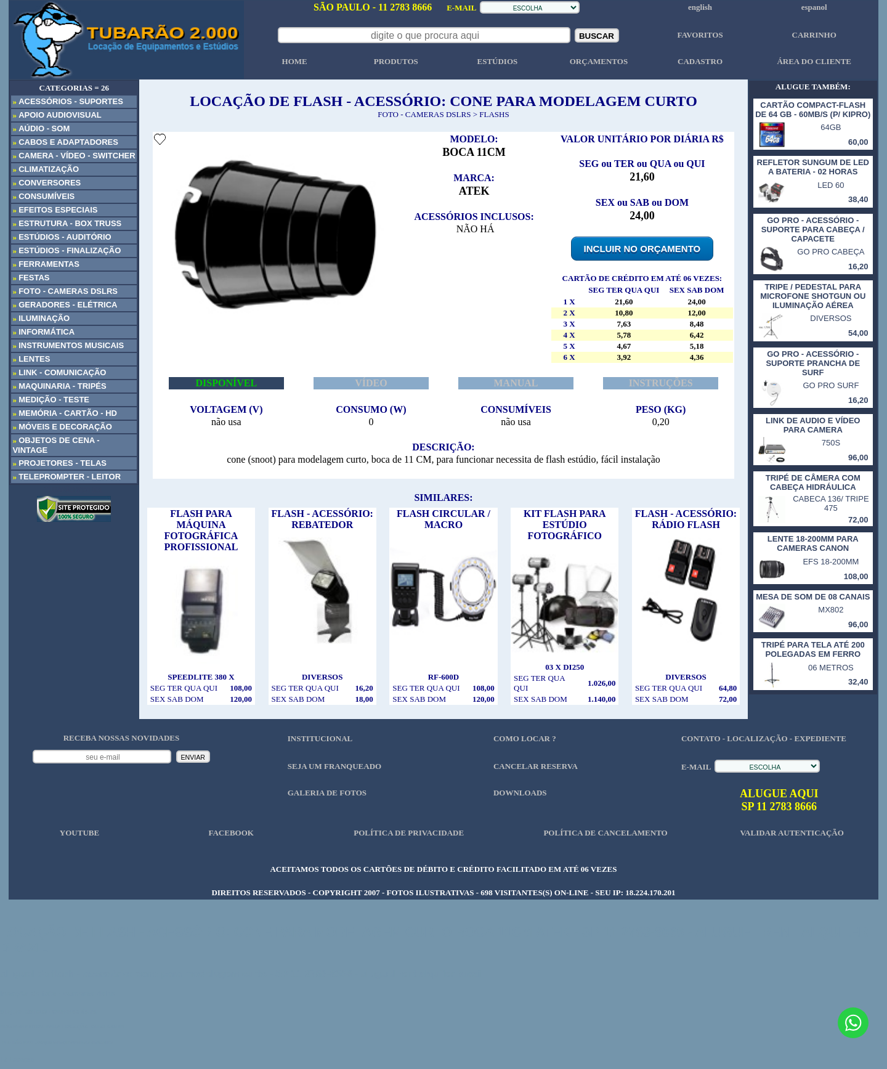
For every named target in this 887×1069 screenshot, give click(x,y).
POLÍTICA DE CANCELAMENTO (605, 832)
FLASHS (494, 114)
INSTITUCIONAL (320, 738)
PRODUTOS (396, 61)
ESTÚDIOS (497, 61)
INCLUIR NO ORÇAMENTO (642, 248)
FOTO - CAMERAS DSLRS (424, 114)
